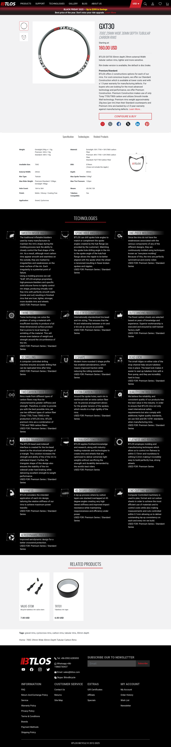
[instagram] (40, 669)
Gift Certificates (95, 689)
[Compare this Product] (110, 124)
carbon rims (58, 633)
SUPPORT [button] (40, 3)
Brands (24, 721)
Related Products (101, 137)
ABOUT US (97, 3)
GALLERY (73, 3)
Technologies (83, 137)
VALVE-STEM (27, 606)
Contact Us (59, 689)
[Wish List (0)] (160, 3)
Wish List (125, 700)
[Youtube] (23, 669)
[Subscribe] (143, 663)
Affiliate (91, 695)
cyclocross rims (43, 633)
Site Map (58, 700)
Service (24, 700)
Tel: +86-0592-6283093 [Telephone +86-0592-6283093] (66, 658)
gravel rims (30, 633)
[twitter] (48, 669)
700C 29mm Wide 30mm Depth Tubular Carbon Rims (51, 640)
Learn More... (135, 109)
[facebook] (31, 669)
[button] (136, 4)
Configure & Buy (125, 116)
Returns (58, 695)
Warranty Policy (28, 705)
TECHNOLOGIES (57, 3)
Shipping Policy (28, 732)
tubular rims (70, 633)
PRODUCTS (25, 3)
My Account (126, 689)
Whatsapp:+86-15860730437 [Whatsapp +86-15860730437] (62, 665)
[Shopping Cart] (167, 4)
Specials (92, 700)
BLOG (84, 3)
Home (22, 640)
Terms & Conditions (30, 716)
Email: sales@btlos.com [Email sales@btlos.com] (67, 672)
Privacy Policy (27, 711)
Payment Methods (30, 727)
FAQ (23, 689)
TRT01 (58, 606)
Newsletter (126, 705)
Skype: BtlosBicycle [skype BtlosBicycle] (64, 677)
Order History (127, 695)
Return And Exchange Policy (34, 695)
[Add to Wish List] (102, 124)
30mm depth (83, 633)
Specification (68, 137)
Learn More (110, 12)
